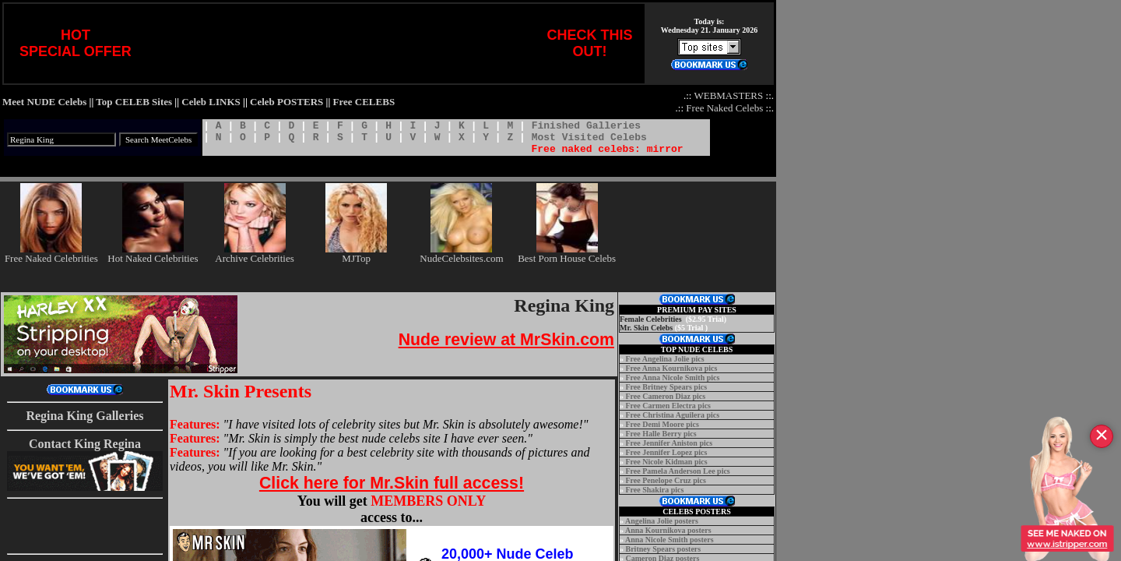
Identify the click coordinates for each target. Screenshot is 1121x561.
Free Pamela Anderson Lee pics (678, 471)
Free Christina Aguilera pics (673, 415)
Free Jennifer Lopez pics (667, 452)
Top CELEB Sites (134, 102)
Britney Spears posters (663, 549)
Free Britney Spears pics (667, 387)
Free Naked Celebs (724, 108)
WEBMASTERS (728, 95)
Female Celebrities (651, 319)
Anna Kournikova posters (668, 530)
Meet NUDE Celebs (44, 102)
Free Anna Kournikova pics (672, 368)
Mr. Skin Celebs (646, 327)
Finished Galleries (586, 126)
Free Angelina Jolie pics (665, 359)
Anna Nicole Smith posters (669, 539)
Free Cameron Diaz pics (666, 396)
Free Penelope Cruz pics (666, 480)
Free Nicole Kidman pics (667, 461)
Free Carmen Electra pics (669, 405)
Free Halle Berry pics (661, 433)
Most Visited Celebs (589, 137)
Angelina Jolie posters (661, 521)
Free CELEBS (364, 102)
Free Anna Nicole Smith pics (673, 377)
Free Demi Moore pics (662, 424)
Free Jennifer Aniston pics (669, 443)
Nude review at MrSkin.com (506, 339)
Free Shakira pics (655, 489)
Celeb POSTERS (286, 102)
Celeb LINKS (210, 102)
